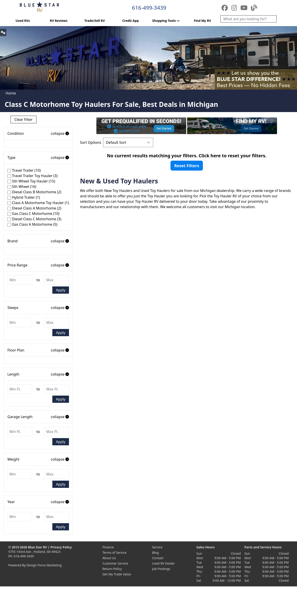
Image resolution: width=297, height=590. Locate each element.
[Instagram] (235, 7)
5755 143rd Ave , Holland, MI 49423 (34, 551)
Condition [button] (38, 133)
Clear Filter (23, 119)
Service (157, 547)
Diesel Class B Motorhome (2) (34, 191)
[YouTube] (244, 7)
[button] (3, 32)
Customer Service (115, 563)
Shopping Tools (166, 20)
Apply (60, 290)
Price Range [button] (38, 265)
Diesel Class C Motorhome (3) (34, 218)
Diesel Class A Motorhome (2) (34, 208)
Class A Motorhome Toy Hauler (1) (38, 202)
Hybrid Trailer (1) (23, 197)
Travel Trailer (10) (24, 170)
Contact (158, 558)
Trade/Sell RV (94, 20)
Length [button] (38, 374)
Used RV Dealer (163, 563)
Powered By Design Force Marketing (35, 565)
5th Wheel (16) (21, 186)
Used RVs (23, 20)
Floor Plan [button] (38, 350)
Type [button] (38, 157)
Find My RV (202, 20)
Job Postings (161, 569)
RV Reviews (58, 20)
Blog (155, 552)
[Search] (248, 19)
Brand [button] (38, 241)
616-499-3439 (149, 7)
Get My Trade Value (116, 574)
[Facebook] (225, 7)
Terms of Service (114, 552)
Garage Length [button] (38, 416)
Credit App (130, 20)
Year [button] (38, 501)
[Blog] (254, 7)
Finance (108, 547)
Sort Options (90, 142)
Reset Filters (186, 165)
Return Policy (112, 569)
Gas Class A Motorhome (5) (32, 224)
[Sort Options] (128, 142)
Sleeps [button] (38, 307)
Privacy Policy (61, 547)
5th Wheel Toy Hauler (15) (31, 181)
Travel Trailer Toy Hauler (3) (32, 175)
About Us (109, 558)
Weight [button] (38, 459)
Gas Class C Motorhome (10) (33, 213)
